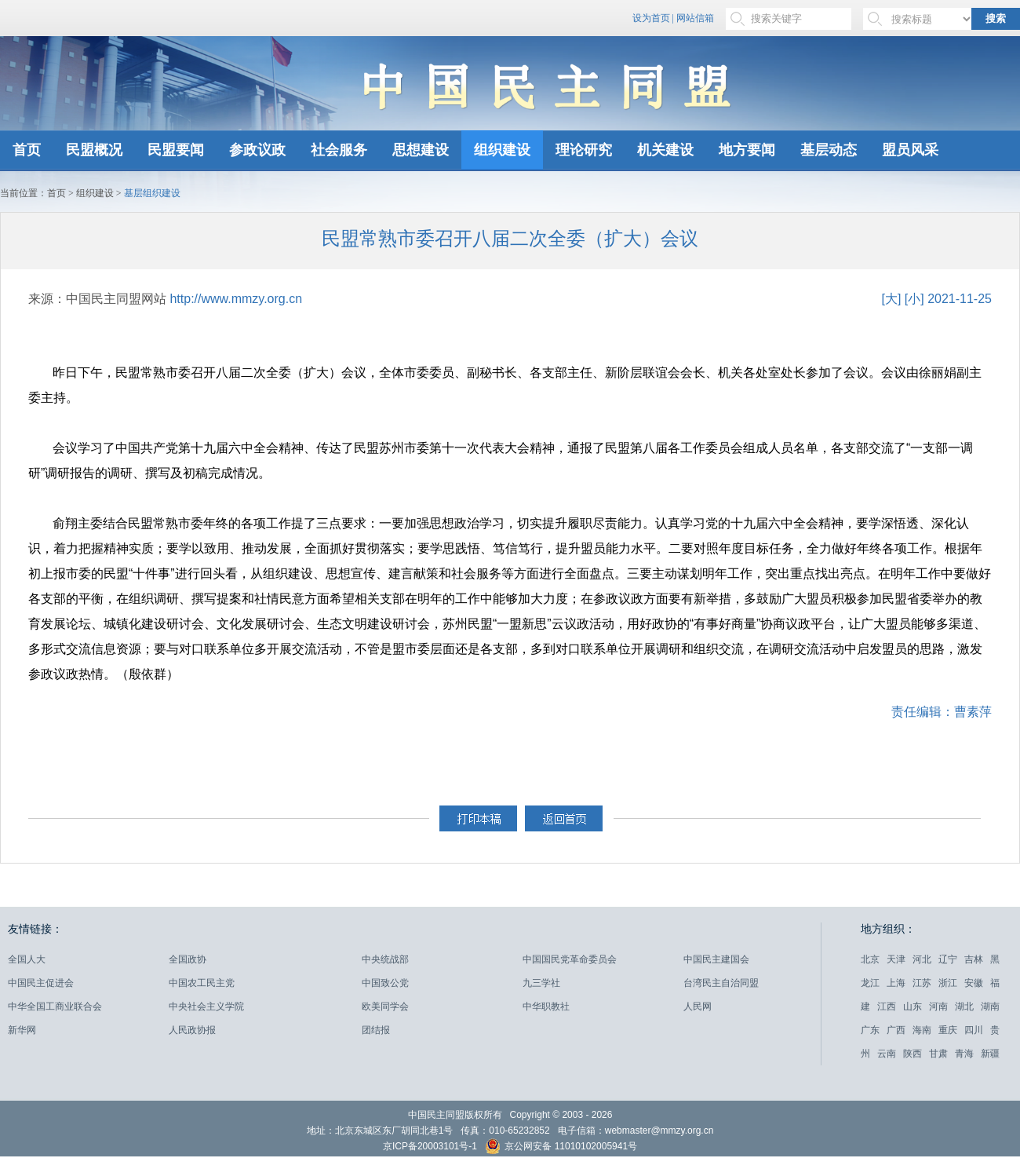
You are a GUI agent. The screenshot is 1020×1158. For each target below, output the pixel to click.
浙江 (947, 982)
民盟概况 (94, 150)
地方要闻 (747, 150)
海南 (922, 1030)
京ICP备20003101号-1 (430, 1146)
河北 (922, 959)
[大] (891, 298)
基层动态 (828, 150)
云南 (886, 1053)
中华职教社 (546, 1006)
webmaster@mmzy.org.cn (659, 1130)
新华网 (22, 1030)
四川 (973, 1030)
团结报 (376, 1030)
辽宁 (947, 959)
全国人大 (27, 959)
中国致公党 (385, 982)
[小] (914, 298)
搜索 (995, 18)
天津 (896, 959)
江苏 (922, 982)
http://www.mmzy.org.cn (235, 298)
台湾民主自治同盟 (721, 982)
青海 (964, 1053)
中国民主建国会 (716, 959)
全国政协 (187, 959)
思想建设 (420, 150)
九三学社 (541, 982)
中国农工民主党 (202, 982)
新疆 (990, 1053)
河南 (938, 1006)
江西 (886, 1006)
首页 (27, 150)
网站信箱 (695, 18)
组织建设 (502, 150)
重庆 (947, 1030)
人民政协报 (192, 1030)
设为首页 (651, 18)
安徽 (973, 982)
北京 (870, 959)
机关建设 (665, 150)
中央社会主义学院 (206, 1006)
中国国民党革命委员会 (570, 959)
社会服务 (339, 150)
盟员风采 (910, 150)
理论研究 (584, 150)
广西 (896, 1030)
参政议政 (257, 150)
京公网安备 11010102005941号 (561, 1148)
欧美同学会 (385, 1006)
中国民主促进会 (41, 982)
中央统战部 (385, 959)
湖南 (990, 1006)
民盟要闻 (176, 150)
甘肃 (938, 1053)
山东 (912, 1006)
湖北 (964, 1006)
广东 (870, 1030)
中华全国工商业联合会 (55, 1006)
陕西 (912, 1053)
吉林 (973, 959)
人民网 (697, 1006)
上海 (896, 982)
